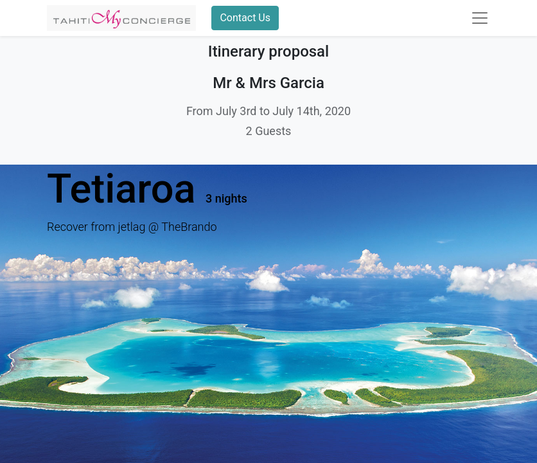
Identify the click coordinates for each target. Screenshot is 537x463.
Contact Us (245, 18)
